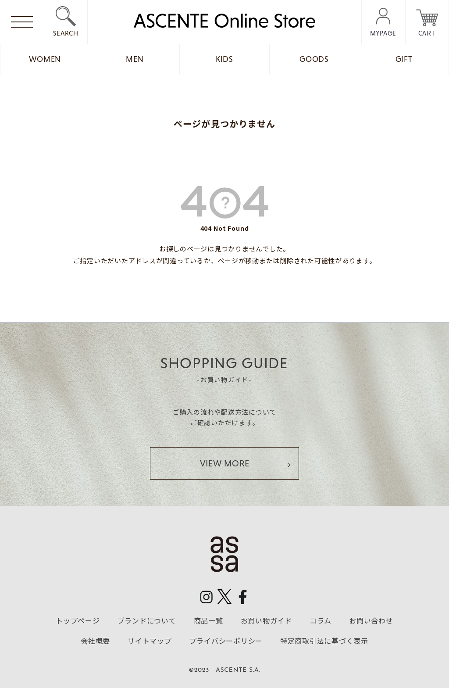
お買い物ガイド (266, 620)
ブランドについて (147, 620)
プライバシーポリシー (226, 640)
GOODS (314, 59)
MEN (134, 59)
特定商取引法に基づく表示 (324, 640)
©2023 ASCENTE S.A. (224, 670)
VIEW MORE (224, 463)
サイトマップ (150, 640)
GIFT (404, 59)
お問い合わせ (371, 620)
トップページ (78, 620)
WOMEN (45, 59)
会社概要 (95, 640)
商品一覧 (208, 620)
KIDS (224, 59)
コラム (320, 620)
